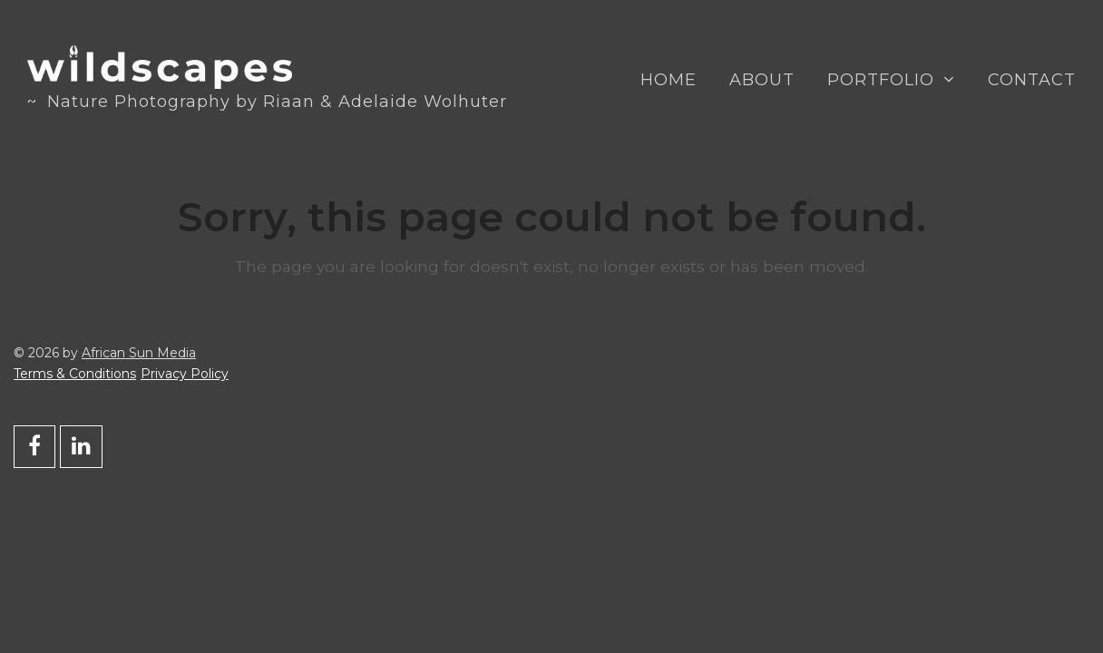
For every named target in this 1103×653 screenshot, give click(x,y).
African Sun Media (139, 353)
